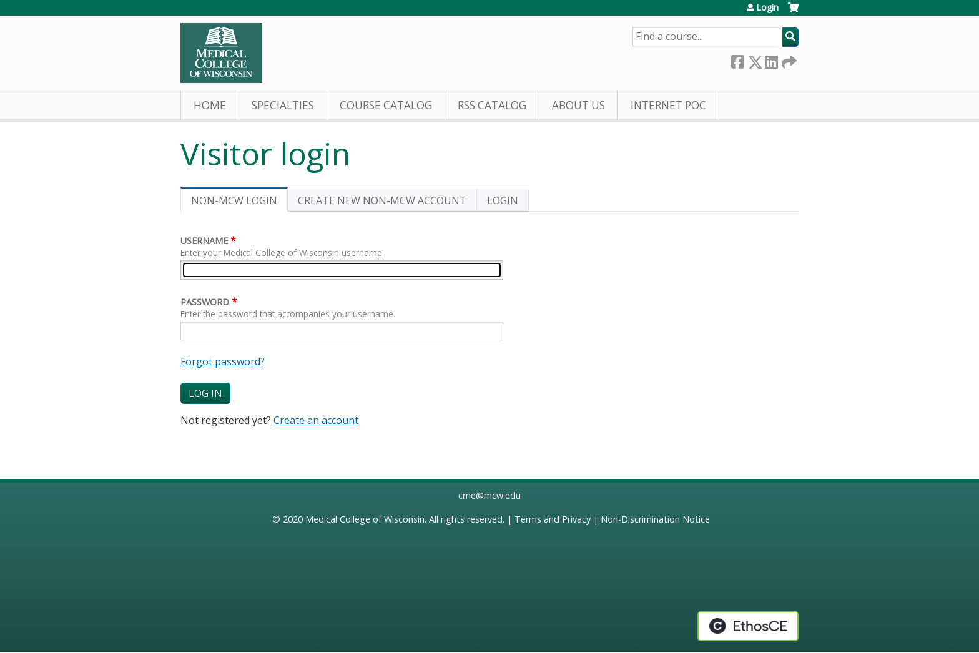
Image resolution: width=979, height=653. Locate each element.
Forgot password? (222, 361)
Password (204, 302)
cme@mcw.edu (489, 495)
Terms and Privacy (552, 519)
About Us (578, 105)
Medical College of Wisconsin (365, 519)
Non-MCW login (239, 203)
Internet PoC (668, 105)
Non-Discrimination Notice (655, 519)
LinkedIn (771, 59)
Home (210, 105)
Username (204, 241)
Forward (788, 59)
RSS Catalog (492, 105)
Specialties (283, 105)
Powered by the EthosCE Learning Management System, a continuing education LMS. (748, 626)
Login (767, 7)
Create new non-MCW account (382, 200)
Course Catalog (386, 105)
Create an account (315, 420)
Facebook (737, 59)
